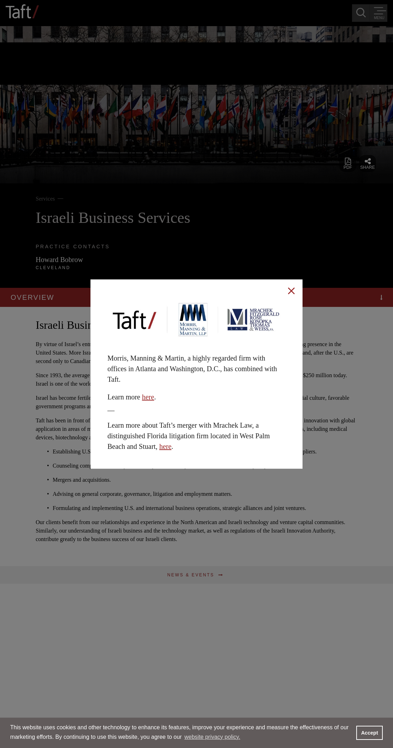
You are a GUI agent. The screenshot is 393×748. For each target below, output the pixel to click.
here (148, 397)
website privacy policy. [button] (212, 737)
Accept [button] (369, 733)
